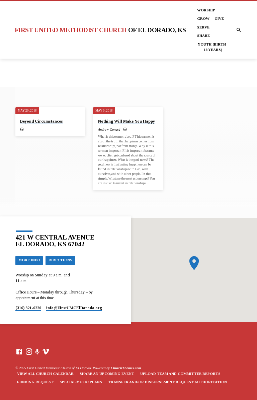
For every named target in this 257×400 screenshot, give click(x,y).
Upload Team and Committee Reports (180, 374)
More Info (29, 260)
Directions (60, 260)
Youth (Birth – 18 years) (212, 47)
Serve (203, 27)
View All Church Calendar (45, 374)
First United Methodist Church (100, 30)
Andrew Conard (109, 129)
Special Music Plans (81, 382)
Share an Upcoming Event (107, 374)
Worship (206, 10)
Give (219, 18)
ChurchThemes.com (126, 368)
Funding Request (35, 382)
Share (203, 36)
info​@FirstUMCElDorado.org (74, 308)
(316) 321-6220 (28, 308)
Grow (203, 18)
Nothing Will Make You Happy (126, 121)
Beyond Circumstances (41, 121)
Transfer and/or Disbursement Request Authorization (167, 382)
